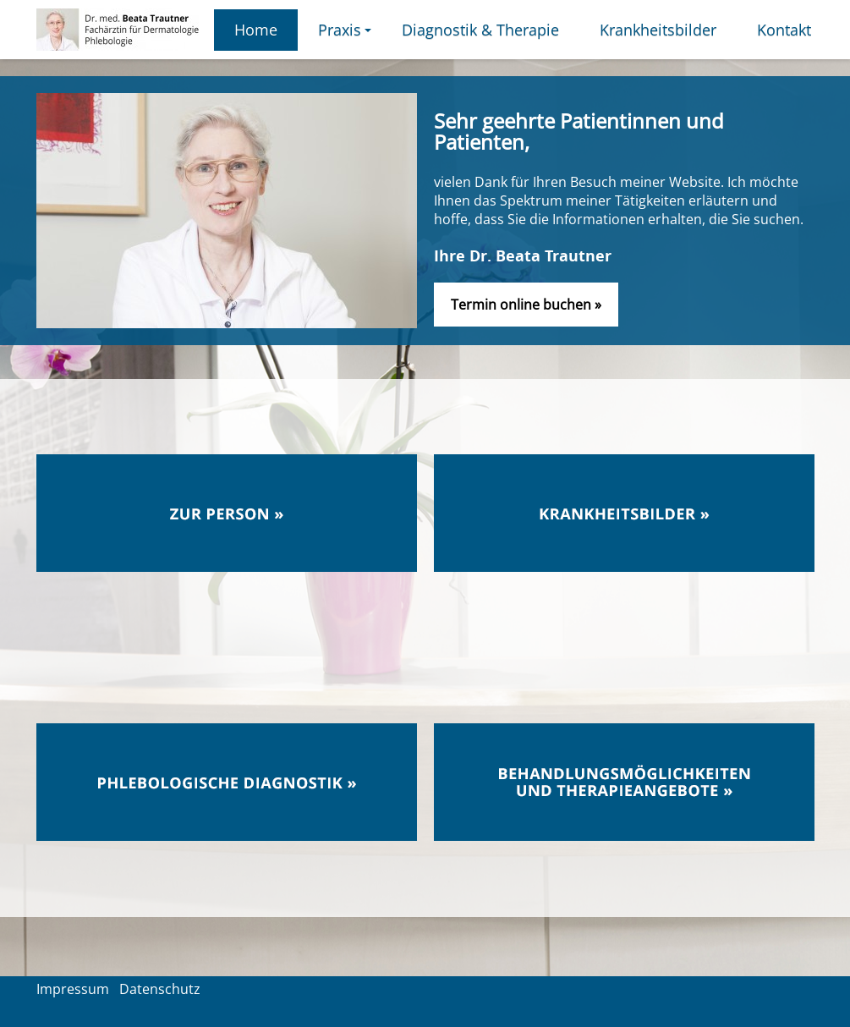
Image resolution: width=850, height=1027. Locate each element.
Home (255, 29)
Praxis (347, 35)
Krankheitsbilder (658, 29)
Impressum (72, 989)
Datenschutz (159, 989)
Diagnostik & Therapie (480, 29)
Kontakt (784, 29)
